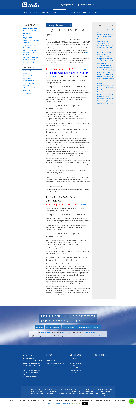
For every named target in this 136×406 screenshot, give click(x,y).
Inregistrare (53, 76)
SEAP (90, 12)
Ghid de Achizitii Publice (31, 88)
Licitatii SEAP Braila (44, 393)
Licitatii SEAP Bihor (101, 396)
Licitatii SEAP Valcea (60, 396)
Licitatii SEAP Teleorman (74, 389)
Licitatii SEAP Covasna (105, 391)
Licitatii (84, 12)
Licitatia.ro (26, 73)
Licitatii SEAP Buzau (89, 393)
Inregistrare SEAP (59, 12)
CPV (43, 12)
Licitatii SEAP (36, 12)
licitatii (87, 52)
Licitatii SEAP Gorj (95, 391)
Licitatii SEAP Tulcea (42, 389)
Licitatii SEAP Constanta (90, 396)
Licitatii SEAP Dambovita (78, 393)
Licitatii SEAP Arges (40, 396)
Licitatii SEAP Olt (40, 391)
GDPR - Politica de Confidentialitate (58, 403)
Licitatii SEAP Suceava (62, 389)
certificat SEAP (67, 335)
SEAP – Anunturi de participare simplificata (30, 56)
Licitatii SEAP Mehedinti (107, 389)
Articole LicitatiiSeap (53, 327)
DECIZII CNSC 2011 (69, 327)
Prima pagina (26, 12)
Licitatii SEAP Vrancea (31, 389)
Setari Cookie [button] (76, 403)
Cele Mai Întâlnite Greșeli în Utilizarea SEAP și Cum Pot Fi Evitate (105, 87)
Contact (96, 12)
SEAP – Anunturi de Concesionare (29, 46)
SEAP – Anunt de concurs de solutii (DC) (31, 42)
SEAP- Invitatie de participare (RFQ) (29, 61)
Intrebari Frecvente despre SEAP (89, 327)
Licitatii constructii (29, 81)
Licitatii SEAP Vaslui (52, 389)
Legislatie (77, 12)
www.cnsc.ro (27, 93)
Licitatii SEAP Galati (79, 396)
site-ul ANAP (27, 91)
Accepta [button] (85, 403)
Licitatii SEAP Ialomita (72, 391)
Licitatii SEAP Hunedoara (84, 391)
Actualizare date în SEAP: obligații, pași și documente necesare (105, 63)
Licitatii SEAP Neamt (31, 391)
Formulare (39, 327)
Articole (49, 12)
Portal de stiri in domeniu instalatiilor (55, 363)
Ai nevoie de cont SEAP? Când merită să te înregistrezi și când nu (105, 56)
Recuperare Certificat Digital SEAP (30, 77)
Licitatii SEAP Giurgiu (66, 393)
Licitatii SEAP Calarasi (100, 393)
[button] (131, 401)
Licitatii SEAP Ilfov (62, 391)
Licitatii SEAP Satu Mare (86, 389)
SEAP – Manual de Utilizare (29, 84)
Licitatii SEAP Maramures (51, 391)
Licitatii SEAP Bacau (30, 396)
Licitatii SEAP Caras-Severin (32, 393)
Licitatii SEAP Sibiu (70, 396)
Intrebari (70, 12)
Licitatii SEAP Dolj (50, 396)
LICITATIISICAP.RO (29, 71)
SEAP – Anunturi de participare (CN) (29, 51)
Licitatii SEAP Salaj (97, 389)
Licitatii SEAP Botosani (55, 393)
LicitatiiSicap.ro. (89, 335)
